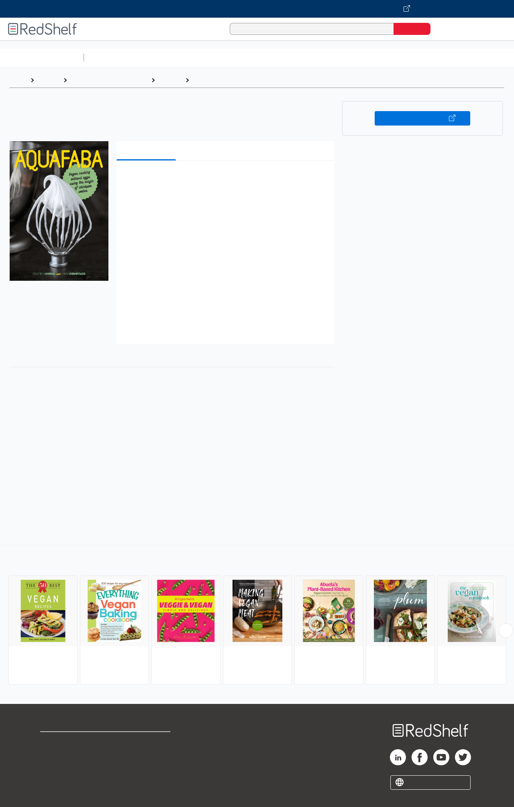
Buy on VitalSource (423, 118)
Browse (48, 80)
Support (52, 754)
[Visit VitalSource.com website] (257, 9)
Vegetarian (209, 80)
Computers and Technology (229, 57)
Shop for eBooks (66, 741)
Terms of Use (148, 741)
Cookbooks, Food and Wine (109, 80)
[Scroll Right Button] (506, 630)
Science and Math (157, 57)
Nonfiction (486, 57)
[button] (227, 179)
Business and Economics (311, 57)
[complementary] (257, 615)
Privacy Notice (62, 767)
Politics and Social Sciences (396, 57)
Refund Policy (148, 754)
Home (18, 80)
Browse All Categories (42, 57)
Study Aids (108, 57)
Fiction (454, 57)
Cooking (170, 80)
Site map (53, 780)
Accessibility (146, 767)
